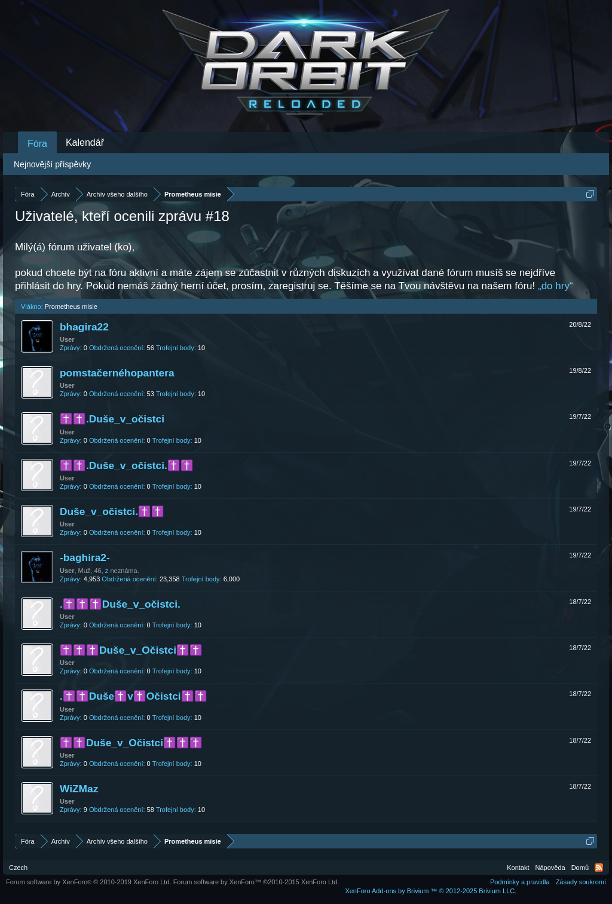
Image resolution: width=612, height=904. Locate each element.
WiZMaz (79, 789)
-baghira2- (85, 557)
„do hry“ (555, 286)
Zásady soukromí (581, 881)
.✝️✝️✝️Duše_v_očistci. (120, 604)
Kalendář (85, 142)
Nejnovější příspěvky (52, 164)
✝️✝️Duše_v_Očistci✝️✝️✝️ (131, 743)
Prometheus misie (71, 306)
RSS (599, 867)
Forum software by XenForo (89, 881)
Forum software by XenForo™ (256, 881)
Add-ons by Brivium (430, 890)
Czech (18, 867)
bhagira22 (84, 327)
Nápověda (550, 867)
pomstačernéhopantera (117, 373)
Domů (580, 867)
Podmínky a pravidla (520, 881)
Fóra (37, 144)
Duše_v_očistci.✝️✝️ (112, 511)
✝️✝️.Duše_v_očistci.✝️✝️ (127, 465)
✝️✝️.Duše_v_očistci (112, 419)
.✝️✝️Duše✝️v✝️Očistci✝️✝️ (133, 696)
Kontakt (518, 867)
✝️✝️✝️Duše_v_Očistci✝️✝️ (131, 650)
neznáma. (124, 570)
